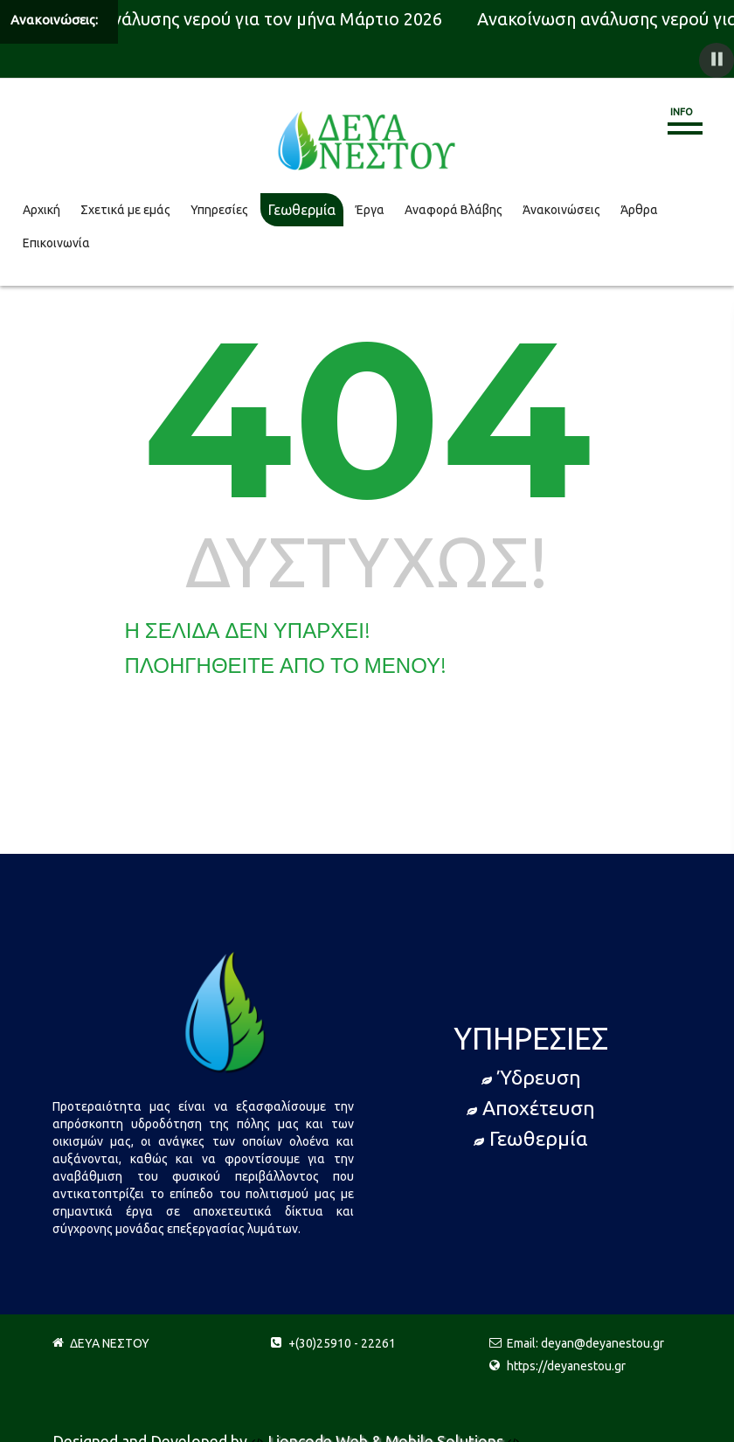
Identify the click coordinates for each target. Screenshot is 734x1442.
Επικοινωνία (56, 243)
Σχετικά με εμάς (125, 210)
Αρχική (41, 210)
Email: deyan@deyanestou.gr (585, 1343)
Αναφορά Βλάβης (453, 210)
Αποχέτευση (531, 1108)
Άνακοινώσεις (561, 210)
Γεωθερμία (302, 210)
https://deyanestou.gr (566, 1366)
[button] (716, 60)
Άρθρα (639, 210)
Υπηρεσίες (219, 210)
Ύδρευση (531, 1077)
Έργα (370, 210)
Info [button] (681, 112)
